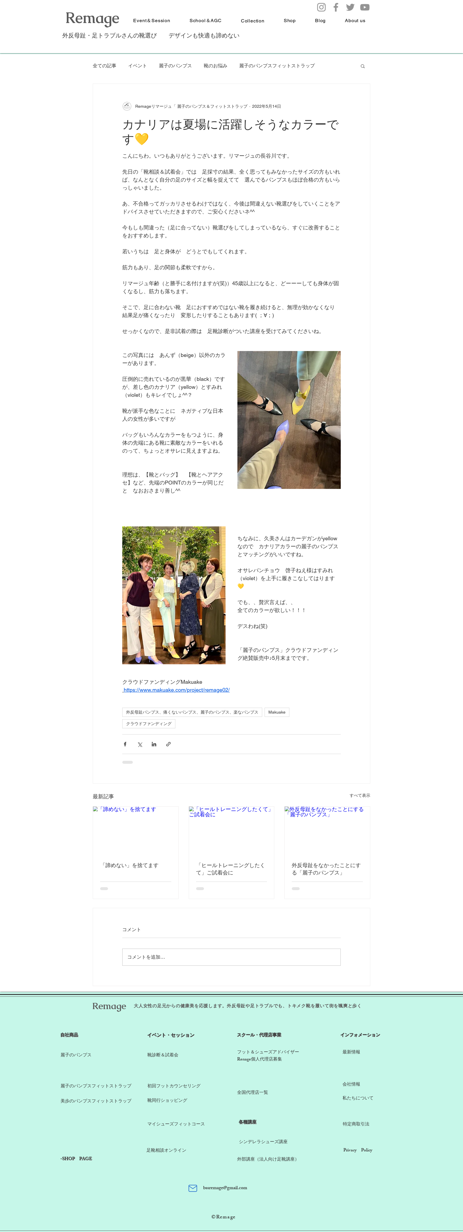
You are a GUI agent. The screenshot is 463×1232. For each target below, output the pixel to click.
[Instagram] (321, 7)
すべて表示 (360, 795)
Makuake (277, 712)
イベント (137, 65)
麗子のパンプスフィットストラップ (277, 65)
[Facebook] (336, 7)
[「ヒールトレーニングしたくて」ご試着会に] (231, 830)
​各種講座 (248, 1123)
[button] (363, 65)
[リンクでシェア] (168, 744)
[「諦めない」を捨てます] (135, 830)
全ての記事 (104, 65)
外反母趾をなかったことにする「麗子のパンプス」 (326, 868)
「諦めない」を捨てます (129, 865)
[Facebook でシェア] (125, 744)
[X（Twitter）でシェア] (139, 744)
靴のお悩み (215, 65)
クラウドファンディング (149, 723)
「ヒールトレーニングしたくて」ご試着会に (230, 868)
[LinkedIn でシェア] (154, 744)
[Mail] (193, 1188)
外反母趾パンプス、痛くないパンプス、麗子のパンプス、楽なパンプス (192, 712)
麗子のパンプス (175, 65)
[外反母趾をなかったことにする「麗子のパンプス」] (327, 830)
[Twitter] (350, 7)
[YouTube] (365, 7)
